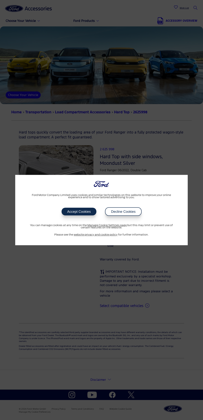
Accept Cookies (79, 211)
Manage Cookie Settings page (107, 225)
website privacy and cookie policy (96, 234)
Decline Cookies (123, 211)
